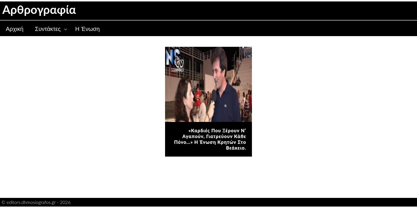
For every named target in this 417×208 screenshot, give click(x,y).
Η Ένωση (87, 29)
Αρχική (14, 29)
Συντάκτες (48, 29)
